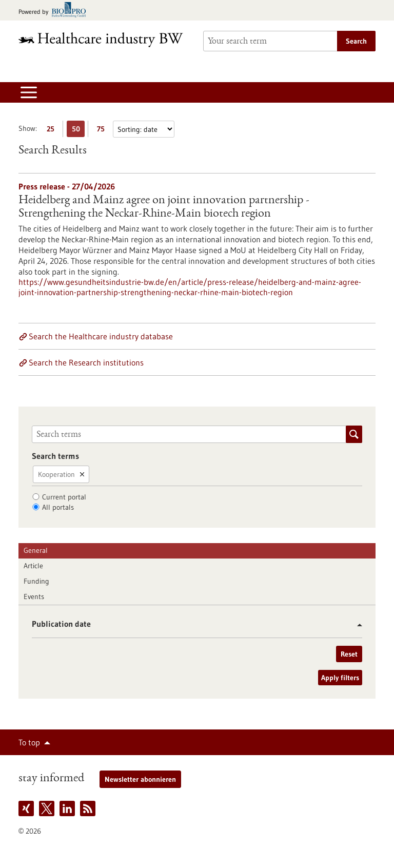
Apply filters (340, 677)
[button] (355, 625)
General (36, 550)
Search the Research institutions (86, 362)
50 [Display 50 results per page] (78, 130)
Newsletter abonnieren (140, 779)
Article (33, 565)
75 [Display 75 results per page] (103, 130)
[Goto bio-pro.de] (55, 10)
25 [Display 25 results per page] (53, 130)
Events (34, 596)
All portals (58, 507)
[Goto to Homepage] (104, 40)
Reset (349, 654)
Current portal (64, 497)
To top (29, 742)
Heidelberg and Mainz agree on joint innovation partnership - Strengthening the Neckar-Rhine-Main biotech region (163, 207)
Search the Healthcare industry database (101, 336)
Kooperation (56, 474)
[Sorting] (143, 129)
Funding (36, 581)
